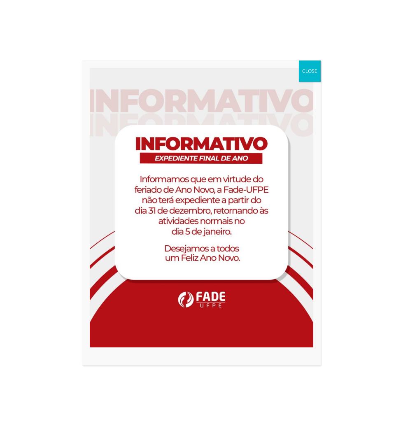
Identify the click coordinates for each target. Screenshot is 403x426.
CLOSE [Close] (309, 71)
